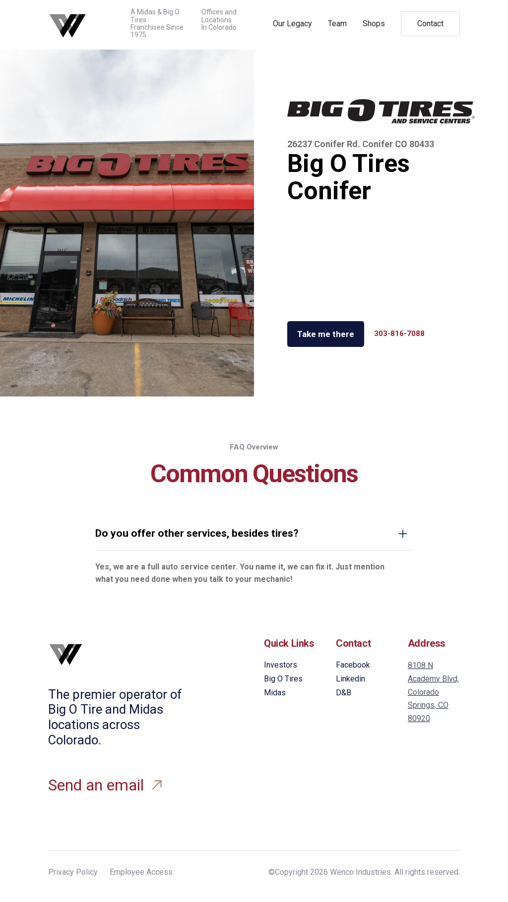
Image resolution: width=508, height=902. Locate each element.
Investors (280, 665)
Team (337, 23)
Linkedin (350, 678)
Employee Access (141, 872)
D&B (343, 692)
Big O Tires (283, 678)
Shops (374, 23)
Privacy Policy (73, 872)
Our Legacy (292, 23)
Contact (430, 23)
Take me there (325, 334)
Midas (275, 692)
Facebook (353, 665)
